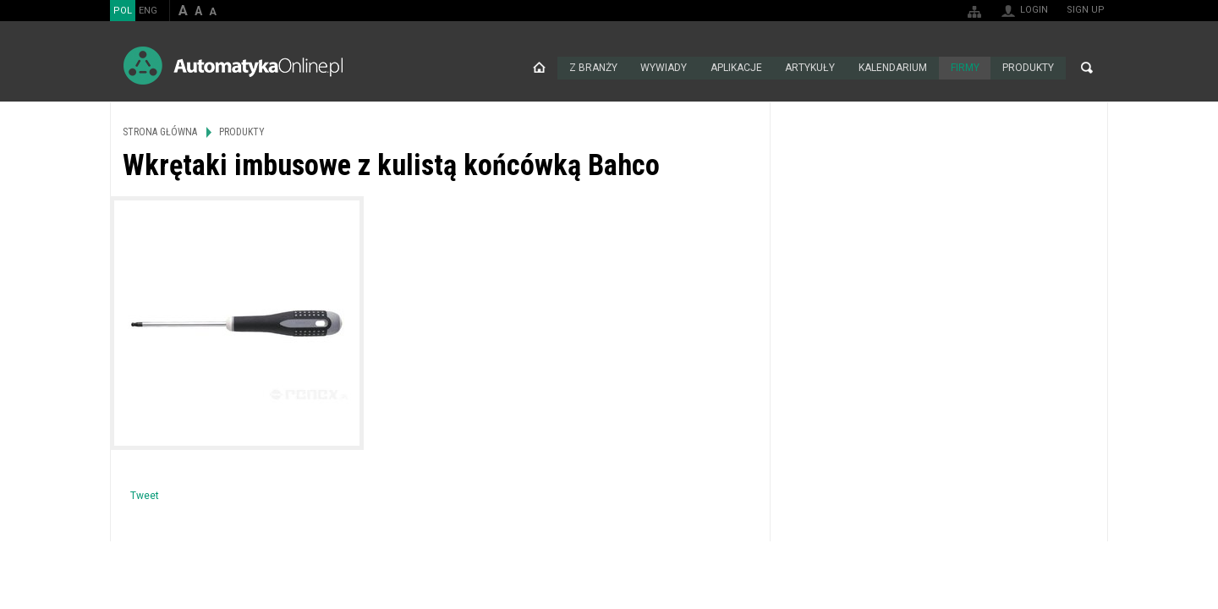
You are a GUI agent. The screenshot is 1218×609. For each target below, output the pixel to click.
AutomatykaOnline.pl (233, 66)
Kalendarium (892, 68)
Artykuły (809, 68)
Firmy (964, 68)
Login (1034, 9)
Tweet (144, 496)
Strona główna (537, 68)
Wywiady (662, 68)
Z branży (592, 68)
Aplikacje (735, 68)
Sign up (1086, 9)
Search (1087, 68)
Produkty (1028, 68)
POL (122, 10)
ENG (148, 10)
